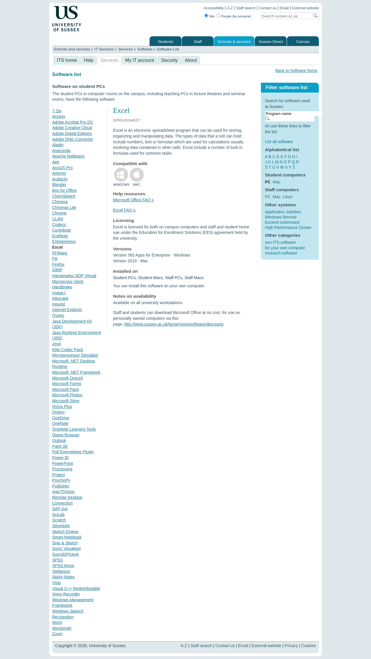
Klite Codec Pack (67, 349)
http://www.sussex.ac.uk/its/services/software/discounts (173, 324)
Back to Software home (296, 70)
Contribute (61, 230)
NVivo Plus (62, 406)
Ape (55, 162)
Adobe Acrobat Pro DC (72, 122)
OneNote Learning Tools (74, 429)
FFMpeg (59, 253)
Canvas (303, 41)
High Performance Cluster (288, 227)
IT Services (104, 49)
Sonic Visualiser (66, 548)
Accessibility (214, 8)
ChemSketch (63, 196)
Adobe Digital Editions (72, 133)
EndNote (60, 236)
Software (144, 49)
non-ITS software (280, 242)
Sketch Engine (65, 531)
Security (169, 60)
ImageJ (59, 292)
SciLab (58, 514)
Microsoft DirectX (67, 378)
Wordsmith (62, 628)
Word (57, 622)
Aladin (57, 144)
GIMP (57, 270)
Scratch (59, 520)
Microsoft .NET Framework (76, 372)
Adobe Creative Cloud (72, 127)
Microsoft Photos (67, 395)
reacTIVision (63, 491)
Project (58, 474)
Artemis (59, 173)
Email (284, 8)
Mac (276, 182)
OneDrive (60, 418)
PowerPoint (62, 463)
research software (281, 253)
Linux (287, 196)
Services (125, 49)
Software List (168, 49)
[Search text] (285, 16)
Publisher (60, 486)
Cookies (308, 645)
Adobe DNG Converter (72, 139)
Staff (198, 41)
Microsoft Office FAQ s (133, 200)
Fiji (54, 258)
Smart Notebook (66, 537)
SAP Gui (60, 508)
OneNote (60, 423)
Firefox (58, 264)
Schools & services (234, 41)
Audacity (60, 179)
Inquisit (58, 304)
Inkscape (60, 298)
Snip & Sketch (65, 543)
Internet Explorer (67, 309)
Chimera (60, 201)
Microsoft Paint (65, 389)
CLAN (57, 218)
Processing (62, 469)
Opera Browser (65, 435)
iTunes (58, 315)
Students (165, 41)
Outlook (59, 440)
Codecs (59, 224)
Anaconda (61, 150)
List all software (279, 141)
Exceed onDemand (282, 222)
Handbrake (62, 287)
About (191, 60)
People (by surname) (236, 16)
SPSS (57, 560)
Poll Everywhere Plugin (73, 451)
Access (58, 116)
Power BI (60, 457)
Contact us (267, 8)
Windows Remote (281, 217)
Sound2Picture (65, 554)
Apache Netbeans (68, 156)
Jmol (56, 344)
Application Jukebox (283, 212)
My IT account (139, 60)
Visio (56, 582)
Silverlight (61, 525)
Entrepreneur (64, 241)
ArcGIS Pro (62, 167)
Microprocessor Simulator (75, 355)
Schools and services (72, 49)
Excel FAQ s (124, 210)
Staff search (246, 8)
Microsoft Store (65, 400)
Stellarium (61, 571)
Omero (58, 412)
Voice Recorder (66, 594)
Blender (59, 184)
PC (267, 196)
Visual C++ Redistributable (76, 588)
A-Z (230, 8)
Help (88, 60)
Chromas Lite (64, 207)
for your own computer (285, 247)
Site (211, 16)
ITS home (67, 60)
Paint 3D (60, 446)
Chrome (59, 213)
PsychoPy (61, 480)
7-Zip (56, 111)
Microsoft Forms (66, 383)
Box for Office (64, 190)
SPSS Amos (63, 565)
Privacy (291, 645)
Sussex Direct (271, 41)
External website (305, 8)
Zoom (57, 633)
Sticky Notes (63, 577)
